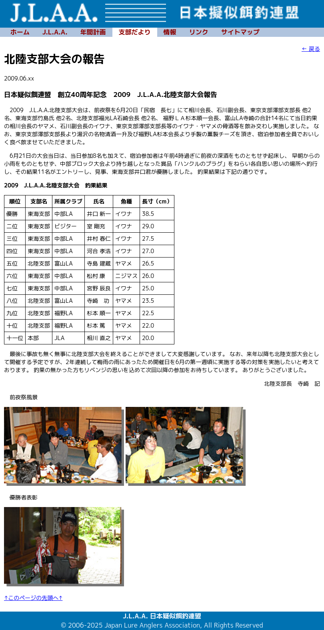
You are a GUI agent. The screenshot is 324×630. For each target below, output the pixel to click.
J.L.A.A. (55, 32)
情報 (170, 32)
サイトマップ (240, 32)
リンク (198, 32)
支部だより (135, 32)
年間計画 (93, 32)
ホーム (20, 32)
